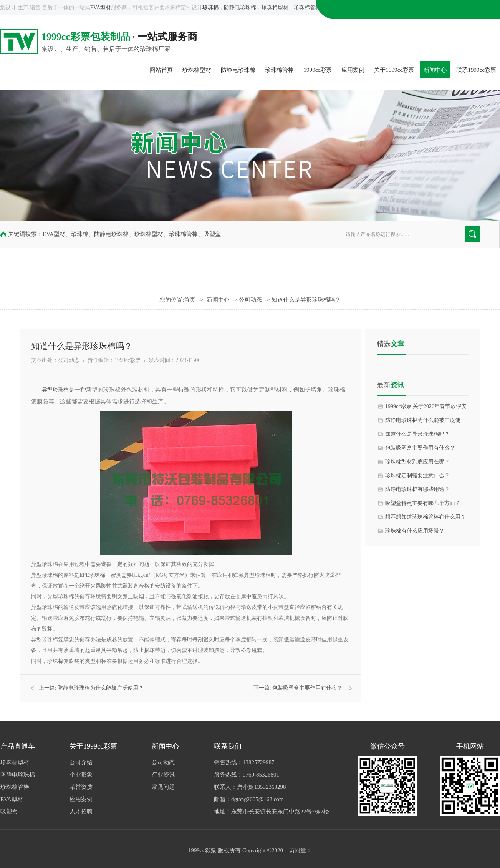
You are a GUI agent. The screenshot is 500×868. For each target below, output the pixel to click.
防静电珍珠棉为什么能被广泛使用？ (101, 688)
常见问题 (163, 787)
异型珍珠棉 (55, 390)
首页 (189, 300)
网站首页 (161, 69)
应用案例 (352, 69)
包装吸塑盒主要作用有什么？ (307, 688)
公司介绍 (81, 762)
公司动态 (250, 300)
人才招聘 (81, 811)
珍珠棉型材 (275, 7)
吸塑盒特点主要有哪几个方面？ (422, 503)
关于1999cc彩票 (394, 69)
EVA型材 (100, 7)
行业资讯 (163, 775)
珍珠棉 (79, 234)
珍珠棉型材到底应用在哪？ (417, 462)
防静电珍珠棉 (240, 7)
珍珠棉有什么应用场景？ (414, 531)
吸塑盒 (334, 7)
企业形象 (81, 775)
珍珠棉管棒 (307, 7)
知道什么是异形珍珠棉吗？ (306, 300)
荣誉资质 (81, 787)
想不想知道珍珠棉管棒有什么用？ (425, 517)
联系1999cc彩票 (476, 69)
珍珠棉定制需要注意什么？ (417, 475)
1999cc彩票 (317, 69)
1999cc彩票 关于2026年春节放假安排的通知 (426, 408)
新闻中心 (435, 69)
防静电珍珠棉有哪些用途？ (417, 489)
